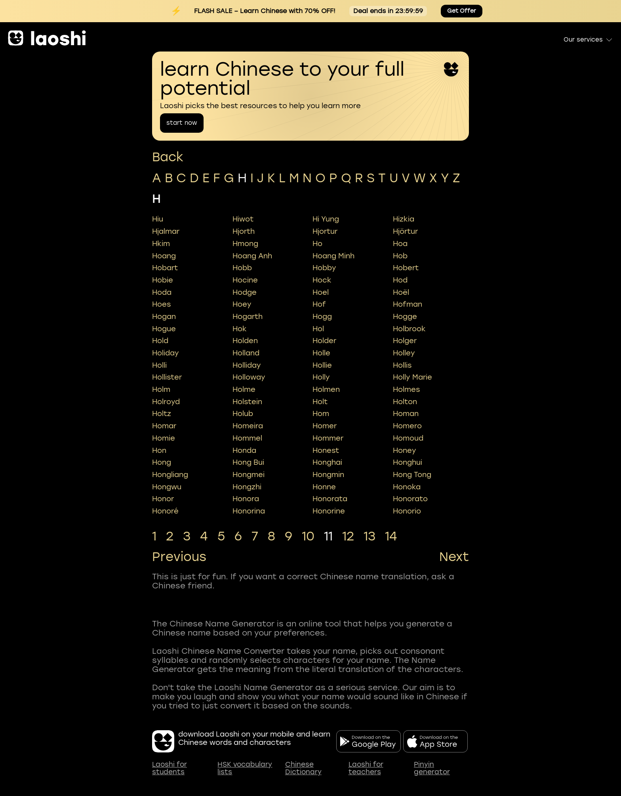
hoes (161, 304)
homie (163, 438)
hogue (164, 329)
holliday (246, 365)
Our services (588, 40)
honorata (329, 498)
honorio (407, 511)
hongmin (328, 474)
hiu (157, 219)
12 (348, 536)
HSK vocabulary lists (244, 768)
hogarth (247, 316)
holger (405, 340)
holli (159, 365)
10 (308, 536)
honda (244, 450)
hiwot (242, 219)
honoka (407, 487)
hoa (400, 243)
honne (324, 487)
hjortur (324, 231)
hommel (247, 438)
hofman (407, 304)
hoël (401, 292)
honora (245, 498)
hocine (245, 280)
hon (159, 450)
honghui (407, 462)
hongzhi (246, 487)
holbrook (409, 329)
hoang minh (333, 256)
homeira (247, 426)
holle (321, 353)
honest (325, 450)
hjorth (243, 231)
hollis (402, 365)
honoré (165, 511)
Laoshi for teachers (366, 768)
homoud (408, 438)
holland (245, 353)
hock (321, 280)
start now (181, 122)
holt (320, 401)
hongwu (166, 487)
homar (164, 426)
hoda (161, 292)
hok (239, 329)
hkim (161, 243)
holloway (248, 377)
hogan (164, 316)
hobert (406, 267)
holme (243, 389)
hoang (164, 256)
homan (406, 413)
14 (391, 536)
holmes (406, 389)
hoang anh (252, 256)
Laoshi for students (169, 768)
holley (404, 353)
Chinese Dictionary (303, 768)
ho (317, 243)
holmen (326, 389)
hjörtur (405, 231)
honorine (328, 511)
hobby (324, 267)
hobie (162, 280)
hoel (320, 292)
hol (318, 329)
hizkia (403, 219)
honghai (327, 462)
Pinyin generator (432, 768)
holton (405, 401)
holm (161, 389)
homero (407, 426)
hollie (322, 365)
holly (321, 377)
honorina (248, 511)
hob (400, 256)
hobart (165, 267)
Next (454, 557)
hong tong (412, 474)
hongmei (248, 474)
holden (245, 340)
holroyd (166, 401)
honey (404, 450)
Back (167, 157)
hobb (242, 267)
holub (242, 413)
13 (369, 536)
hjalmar (165, 231)
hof (319, 304)
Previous (179, 557)
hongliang (170, 474)
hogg (322, 316)
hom (320, 413)
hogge (405, 316)
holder (324, 340)
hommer (327, 438)
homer (324, 426)
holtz (161, 413)
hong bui (248, 462)
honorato (410, 498)
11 (328, 536)
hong (161, 462)
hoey (241, 304)
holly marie (412, 377)
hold (160, 340)
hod (400, 280)
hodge (244, 292)
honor (163, 498)
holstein (247, 401)
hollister (167, 377)
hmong (245, 243)
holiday (165, 353)
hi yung (325, 219)
